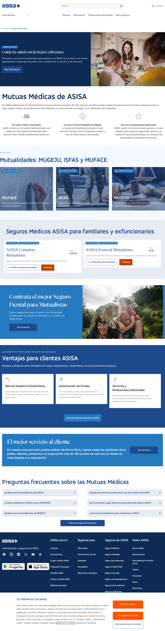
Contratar (47, 268)
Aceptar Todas (128, 604)
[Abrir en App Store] (38, 566)
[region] (82, 612)
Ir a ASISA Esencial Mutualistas (101, 262)
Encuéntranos (144, 450)
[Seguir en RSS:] (4, 554)
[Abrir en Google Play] (13, 566)
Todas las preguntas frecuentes (82, 523)
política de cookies (65, 623)
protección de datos (86, 623)
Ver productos (23, 327)
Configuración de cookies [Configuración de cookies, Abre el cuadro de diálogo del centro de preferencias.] (128, 624)
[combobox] (91, 6)
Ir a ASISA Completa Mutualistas (22, 268)
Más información (12, 70)
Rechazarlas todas (128, 616)
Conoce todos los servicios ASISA (82, 418)
